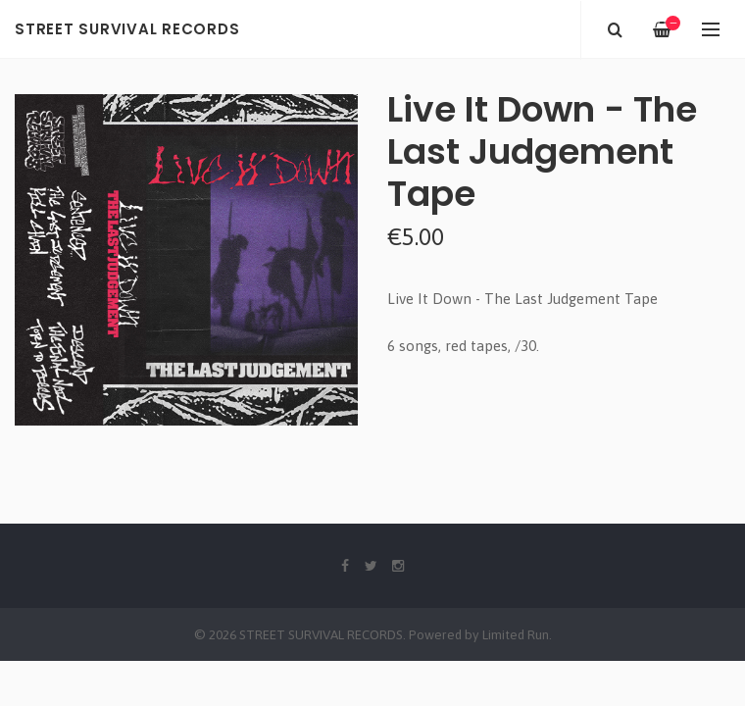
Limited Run (515, 634)
